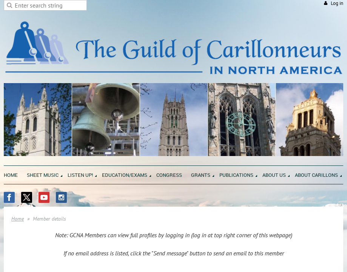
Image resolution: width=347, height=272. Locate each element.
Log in (337, 3)
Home (17, 218)
